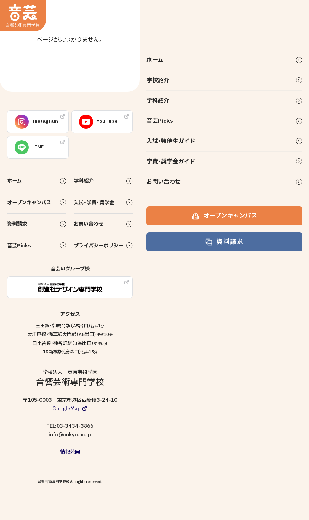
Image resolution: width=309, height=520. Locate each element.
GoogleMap (66, 409)
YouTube (98, 122)
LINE (29, 147)
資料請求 (224, 241)
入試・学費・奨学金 (94, 202)
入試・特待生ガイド (170, 141)
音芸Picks (159, 121)
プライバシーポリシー (98, 246)
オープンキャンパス (224, 215)
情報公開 (70, 452)
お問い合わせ (163, 182)
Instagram (36, 122)
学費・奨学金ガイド (170, 161)
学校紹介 (157, 80)
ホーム (154, 60)
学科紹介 (157, 100)
